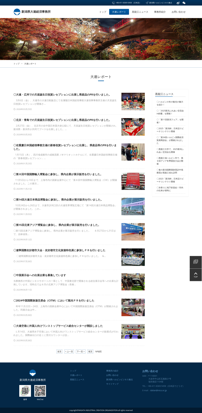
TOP (196, 275)
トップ (102, 11)
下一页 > (81, 351)
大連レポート (119, 11)
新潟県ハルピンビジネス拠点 (158, 2)
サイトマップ (112, 383)
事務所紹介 (160, 11)
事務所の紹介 (112, 370)
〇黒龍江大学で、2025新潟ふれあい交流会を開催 (170, 150)
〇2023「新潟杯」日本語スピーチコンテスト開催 (170, 180)
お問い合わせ (179, 11)
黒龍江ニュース (140, 11)
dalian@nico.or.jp (158, 390)
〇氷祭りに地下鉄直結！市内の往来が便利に (170, 189)
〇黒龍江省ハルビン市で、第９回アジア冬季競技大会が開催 (170, 161)
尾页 (90, 351)
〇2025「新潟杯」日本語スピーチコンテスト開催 (170, 130)
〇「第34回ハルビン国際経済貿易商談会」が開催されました (170, 140)
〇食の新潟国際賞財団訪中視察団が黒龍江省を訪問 (170, 171)
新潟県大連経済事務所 (32, 12)
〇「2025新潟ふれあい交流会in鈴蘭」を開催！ (170, 112)
